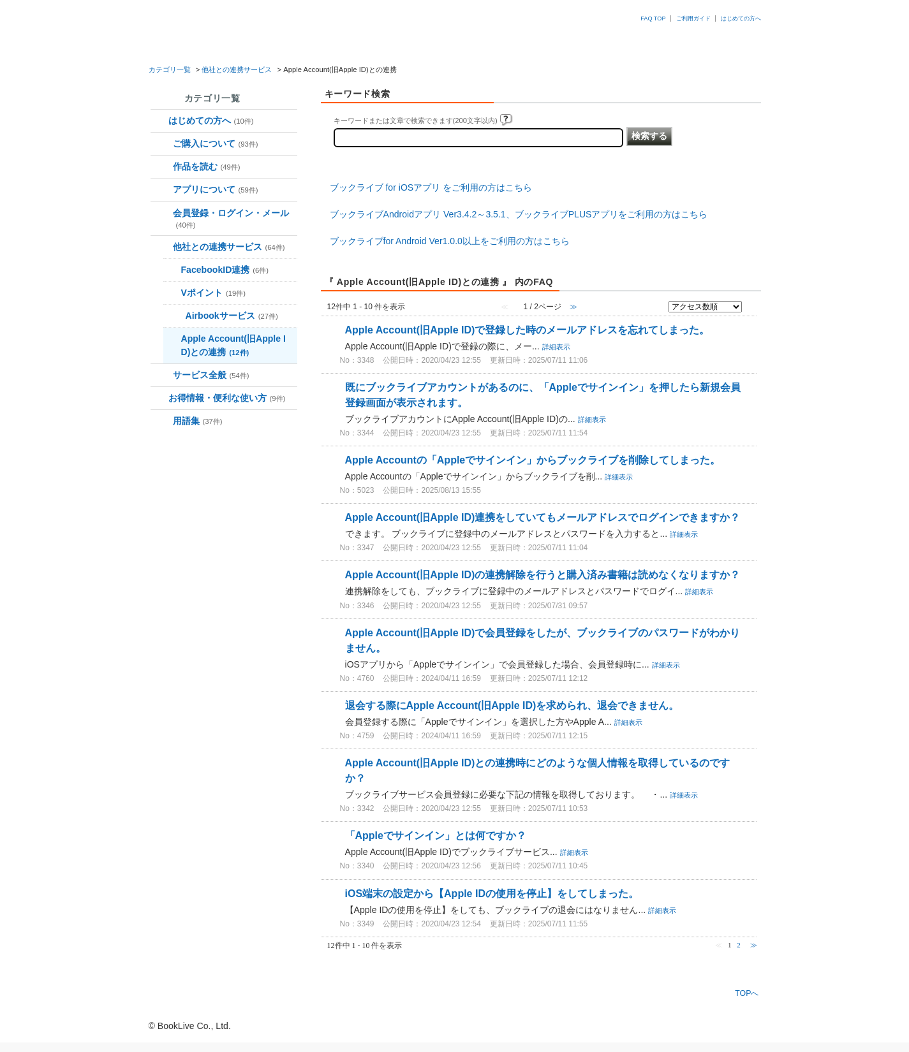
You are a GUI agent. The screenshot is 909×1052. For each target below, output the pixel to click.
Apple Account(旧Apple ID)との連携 (233, 345)
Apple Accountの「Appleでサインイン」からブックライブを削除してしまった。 (533, 460)
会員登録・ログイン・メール (231, 218)
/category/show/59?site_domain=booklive (162, 191)
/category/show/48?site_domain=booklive (162, 168)
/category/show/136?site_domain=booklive (162, 422)
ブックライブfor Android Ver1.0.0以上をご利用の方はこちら (450, 241)
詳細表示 (556, 347)
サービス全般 (211, 375)
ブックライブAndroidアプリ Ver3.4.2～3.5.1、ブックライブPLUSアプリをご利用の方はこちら (519, 214)
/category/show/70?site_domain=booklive (162, 215)
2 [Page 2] (739, 945)
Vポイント (213, 293)
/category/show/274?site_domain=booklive (174, 317)
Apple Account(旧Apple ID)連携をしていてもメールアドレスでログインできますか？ (543, 517)
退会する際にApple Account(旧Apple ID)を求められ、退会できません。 (512, 705)
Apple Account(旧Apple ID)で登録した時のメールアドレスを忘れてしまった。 (527, 330)
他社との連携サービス (237, 69)
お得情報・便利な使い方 (227, 398)
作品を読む (206, 166)
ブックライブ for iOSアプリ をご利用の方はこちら (431, 187)
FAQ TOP (652, 18)
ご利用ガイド (693, 18)
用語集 (198, 421)
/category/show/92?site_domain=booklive (162, 248)
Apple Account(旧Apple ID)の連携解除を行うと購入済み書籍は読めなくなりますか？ (543, 574)
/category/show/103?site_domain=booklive (162, 376)
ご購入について (215, 143)
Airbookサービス (232, 315)
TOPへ (746, 993)
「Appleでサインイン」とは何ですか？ (435, 835)
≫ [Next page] (753, 945)
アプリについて (215, 189)
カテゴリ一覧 (170, 69)
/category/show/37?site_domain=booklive (162, 145)
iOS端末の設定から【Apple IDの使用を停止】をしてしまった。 (492, 893)
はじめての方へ (741, 18)
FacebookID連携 (225, 270)
